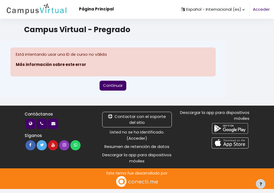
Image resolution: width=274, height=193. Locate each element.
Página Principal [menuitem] (96, 9)
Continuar (113, 85)
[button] (212, 9)
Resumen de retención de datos (136, 146)
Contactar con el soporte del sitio (137, 119)
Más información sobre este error (51, 65)
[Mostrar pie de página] (260, 184)
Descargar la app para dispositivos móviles (137, 158)
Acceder (261, 9)
